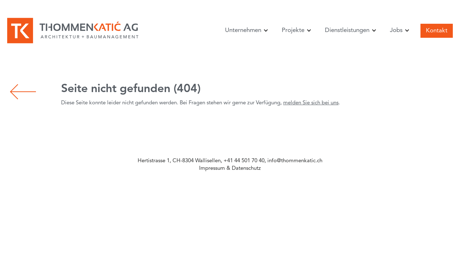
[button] (245, 30)
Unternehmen (243, 30)
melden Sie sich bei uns (311, 103)
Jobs (396, 30)
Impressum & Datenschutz (230, 168)
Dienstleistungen (347, 30)
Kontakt (436, 31)
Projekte (293, 30)
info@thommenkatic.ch (294, 161)
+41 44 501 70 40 (244, 161)
